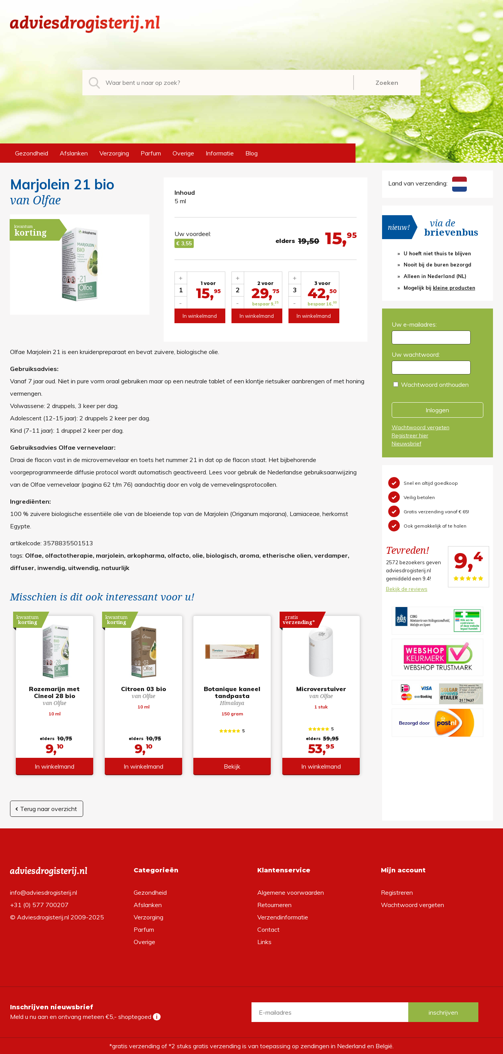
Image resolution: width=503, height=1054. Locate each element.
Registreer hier (410, 435)
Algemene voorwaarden (290, 892)
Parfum (151, 153)
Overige (183, 153)
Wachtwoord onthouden (435, 384)
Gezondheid (31, 153)
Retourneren (274, 905)
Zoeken (387, 82)
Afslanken (74, 153)
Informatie (220, 153)
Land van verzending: (427, 183)
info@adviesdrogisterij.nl (43, 892)
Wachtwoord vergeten (420, 427)
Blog (251, 153)
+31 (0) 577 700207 (39, 905)
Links (264, 942)
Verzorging (114, 153)
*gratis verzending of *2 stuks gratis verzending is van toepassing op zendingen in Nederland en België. (251, 1046)
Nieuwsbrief (406, 443)
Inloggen (437, 410)
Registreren (397, 892)
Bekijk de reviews (407, 589)
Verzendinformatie (282, 917)
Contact (268, 929)
